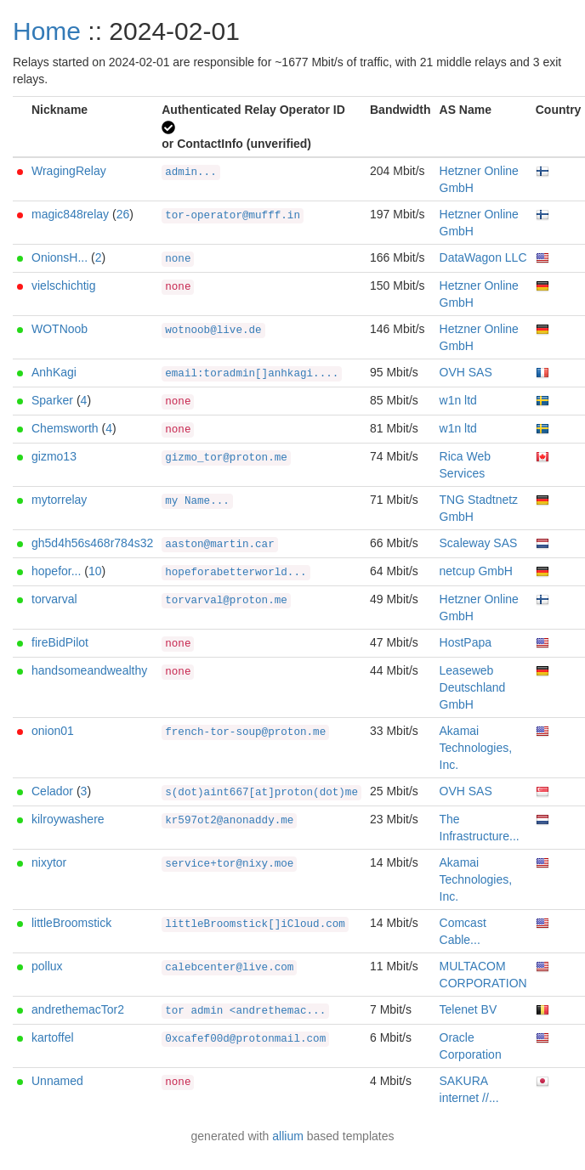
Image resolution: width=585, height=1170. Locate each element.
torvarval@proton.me (226, 601)
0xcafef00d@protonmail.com (245, 1039)
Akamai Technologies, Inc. (476, 748)
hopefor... (56, 571)
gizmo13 (54, 456)
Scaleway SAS (479, 543)
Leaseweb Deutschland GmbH (473, 687)
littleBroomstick (71, 923)
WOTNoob (59, 329)
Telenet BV (468, 1009)
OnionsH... (59, 257)
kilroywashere (68, 819)
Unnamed (57, 1081)
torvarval (54, 599)
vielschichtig (63, 285)
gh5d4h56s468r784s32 (92, 543)
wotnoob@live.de (213, 330)
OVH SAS (466, 372)
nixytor (48, 862)
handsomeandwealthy (89, 670)
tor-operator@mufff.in (232, 216)
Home (47, 31)
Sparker (52, 400)
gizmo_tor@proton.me (226, 458)
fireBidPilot (59, 642)
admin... (190, 172)
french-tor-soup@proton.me (245, 732)
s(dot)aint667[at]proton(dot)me (261, 793)
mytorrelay (59, 499)
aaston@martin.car (219, 545)
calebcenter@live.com (229, 968)
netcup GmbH (476, 571)
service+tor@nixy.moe (229, 864)
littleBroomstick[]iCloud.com (255, 924)
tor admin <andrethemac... (245, 1011)
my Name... (197, 501)
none (177, 259)
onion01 (52, 731)
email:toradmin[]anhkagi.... (251, 374)
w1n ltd (458, 400)
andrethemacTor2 (77, 1009)
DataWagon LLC (483, 257)
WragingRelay (68, 171)
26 (123, 214)
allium (288, 1136)
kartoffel (52, 1037)
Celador (52, 791)
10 (95, 571)
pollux (47, 966)
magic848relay (70, 214)
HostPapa (465, 642)
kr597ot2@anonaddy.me (229, 821)
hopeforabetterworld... (235, 573)
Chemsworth (65, 428)
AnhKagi (54, 372)
